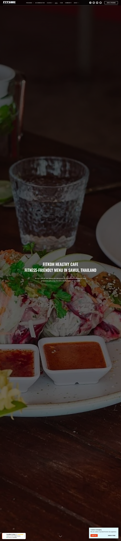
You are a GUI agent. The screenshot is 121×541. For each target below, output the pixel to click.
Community (68, 3)
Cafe (56, 3)
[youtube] (97, 3)
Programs (29, 3)
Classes (49, 3)
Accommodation (40, 3)
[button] (111, 2)
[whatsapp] (100, 3)
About (76, 3)
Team (61, 3)
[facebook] (90, 3)
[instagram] (94, 3)
